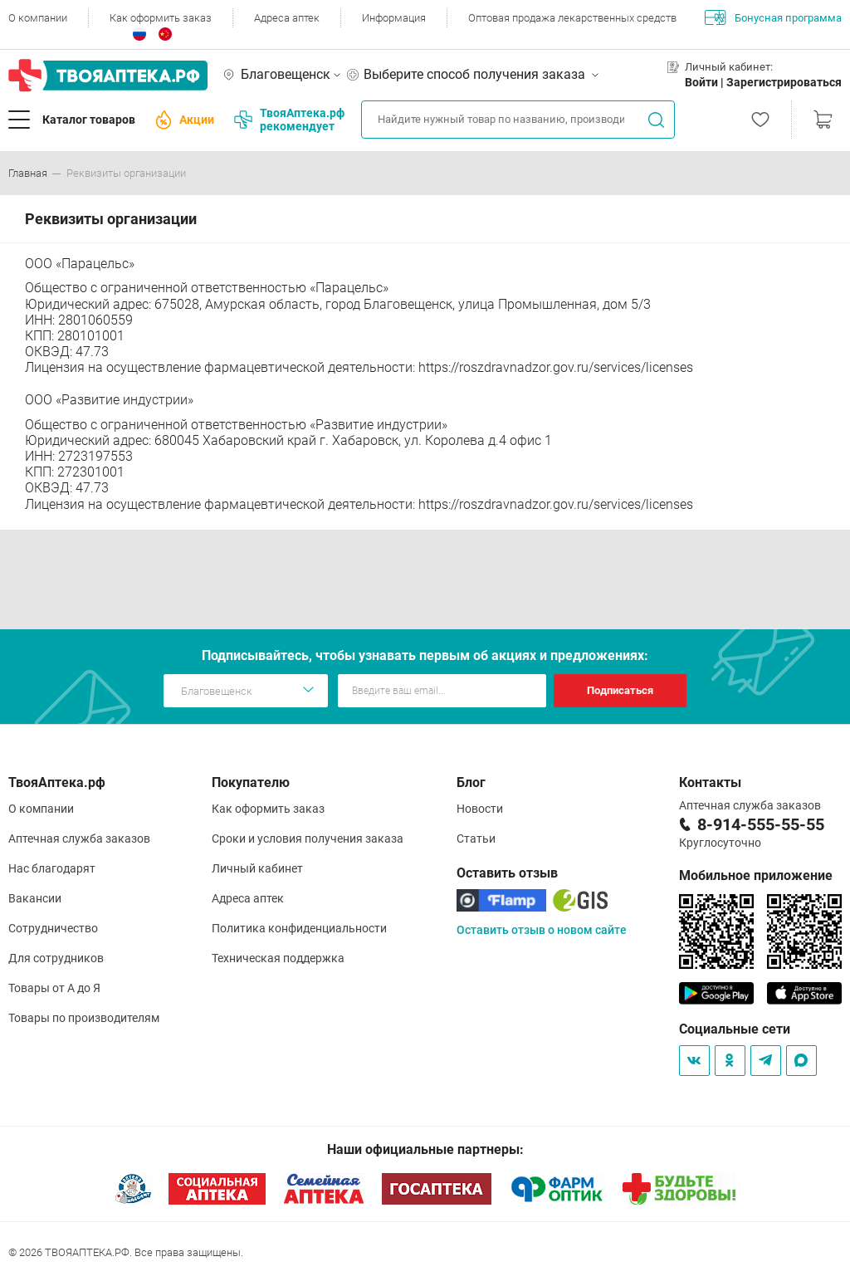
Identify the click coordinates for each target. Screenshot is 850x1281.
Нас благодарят (51, 868)
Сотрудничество (53, 928)
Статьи (476, 838)
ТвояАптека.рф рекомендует (289, 119)
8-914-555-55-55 (760, 824)
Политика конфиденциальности (299, 928)
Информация (394, 18)
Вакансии (34, 898)
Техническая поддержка (278, 958)
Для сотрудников (56, 958)
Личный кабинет (257, 868)
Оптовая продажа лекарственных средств (572, 18)
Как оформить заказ (161, 18)
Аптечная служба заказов (79, 838)
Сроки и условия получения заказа (307, 838)
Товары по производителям (83, 1017)
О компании (37, 18)
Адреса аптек (287, 18)
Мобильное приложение (756, 875)
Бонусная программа (773, 17)
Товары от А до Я (54, 988)
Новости (480, 808)
